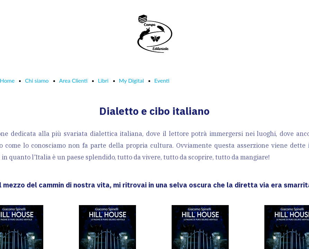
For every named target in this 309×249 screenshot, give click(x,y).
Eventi (162, 80)
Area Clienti (73, 80)
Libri (103, 80)
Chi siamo (37, 80)
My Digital (131, 80)
